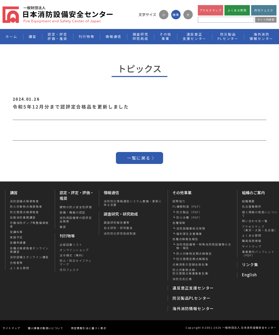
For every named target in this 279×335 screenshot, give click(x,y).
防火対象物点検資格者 (26, 206)
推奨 (63, 227)
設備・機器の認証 (72, 212)
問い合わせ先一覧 (255, 221)
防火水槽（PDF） (189, 217)
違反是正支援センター (193, 288)
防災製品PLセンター (191, 298)
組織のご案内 (253, 192)
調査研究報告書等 (117, 222)
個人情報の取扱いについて (45, 328)
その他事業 (181, 192)
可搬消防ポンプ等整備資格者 (29, 224)
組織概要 (248, 201)
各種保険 (178, 222)
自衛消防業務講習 (23, 217)
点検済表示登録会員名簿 (190, 264)
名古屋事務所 (251, 206)
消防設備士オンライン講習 (29, 257)
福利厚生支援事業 (189, 233)
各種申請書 (18, 242)
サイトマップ (251, 246)
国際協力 (178, 201)
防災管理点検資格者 (24, 212)
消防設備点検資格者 (24, 201)
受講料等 (16, 232)
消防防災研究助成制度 (120, 233)
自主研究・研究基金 (118, 228)
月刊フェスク (263, 10)
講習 (14, 192)
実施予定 (16, 237)
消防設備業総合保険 (190, 228)
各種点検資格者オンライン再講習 (29, 250)
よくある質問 (237, 10)
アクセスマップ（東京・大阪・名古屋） (259, 228)
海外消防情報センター (261, 36)
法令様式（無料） (72, 255)
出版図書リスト (71, 244)
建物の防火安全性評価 (76, 207)
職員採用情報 (251, 240)
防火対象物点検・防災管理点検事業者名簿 (190, 271)
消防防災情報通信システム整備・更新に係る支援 (133, 203)
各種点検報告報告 (185, 239)
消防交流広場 (182, 279)
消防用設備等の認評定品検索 (76, 219)
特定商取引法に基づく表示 (89, 328)
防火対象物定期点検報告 (194, 253)
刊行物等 (67, 235)
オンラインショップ (74, 250)
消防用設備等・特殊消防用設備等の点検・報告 (203, 246)
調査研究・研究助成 (121, 214)
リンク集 (250, 264)
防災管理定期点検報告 (192, 259)
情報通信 (111, 192)
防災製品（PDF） (189, 212)
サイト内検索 (265, 19)
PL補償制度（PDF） (187, 206)
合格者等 (16, 262)
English (249, 274)
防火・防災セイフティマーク (76, 262)
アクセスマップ (211, 10)
